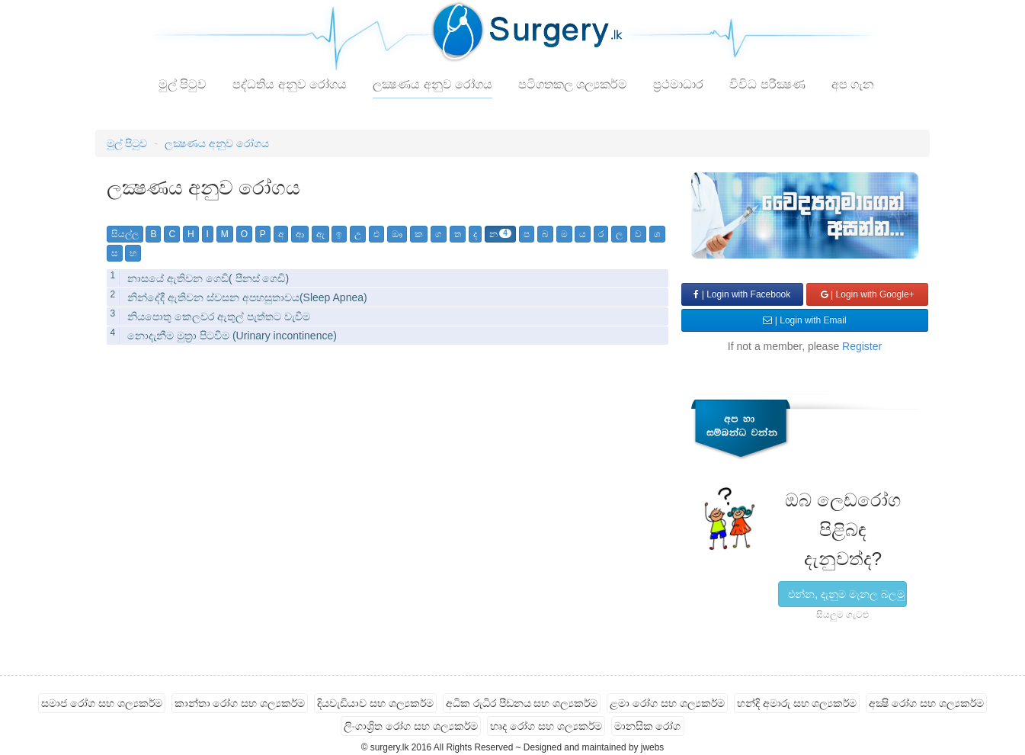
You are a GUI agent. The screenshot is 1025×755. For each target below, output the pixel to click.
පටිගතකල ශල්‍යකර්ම (572, 84)
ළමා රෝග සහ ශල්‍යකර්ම (667, 703)
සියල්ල (125, 234)
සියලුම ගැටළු (842, 614)
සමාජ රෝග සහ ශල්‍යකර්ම (101, 703)
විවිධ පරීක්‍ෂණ (767, 84)
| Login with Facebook (741, 294)
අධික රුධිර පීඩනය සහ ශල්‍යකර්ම (522, 703)
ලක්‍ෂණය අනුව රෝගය (432, 84)
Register (862, 346)
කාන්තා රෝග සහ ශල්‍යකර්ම (240, 703)
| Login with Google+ (867, 294)
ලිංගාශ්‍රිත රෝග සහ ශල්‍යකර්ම (411, 726)
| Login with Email (804, 320)
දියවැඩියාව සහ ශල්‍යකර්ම (375, 703)
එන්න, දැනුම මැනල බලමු (846, 594)
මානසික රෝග (647, 726)
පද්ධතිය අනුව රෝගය (289, 84)
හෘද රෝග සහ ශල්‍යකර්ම (546, 726)
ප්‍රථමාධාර (678, 84)
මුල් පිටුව (183, 84)
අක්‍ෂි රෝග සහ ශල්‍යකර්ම (926, 703)
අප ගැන (852, 84)
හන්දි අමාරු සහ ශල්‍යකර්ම (797, 703)
